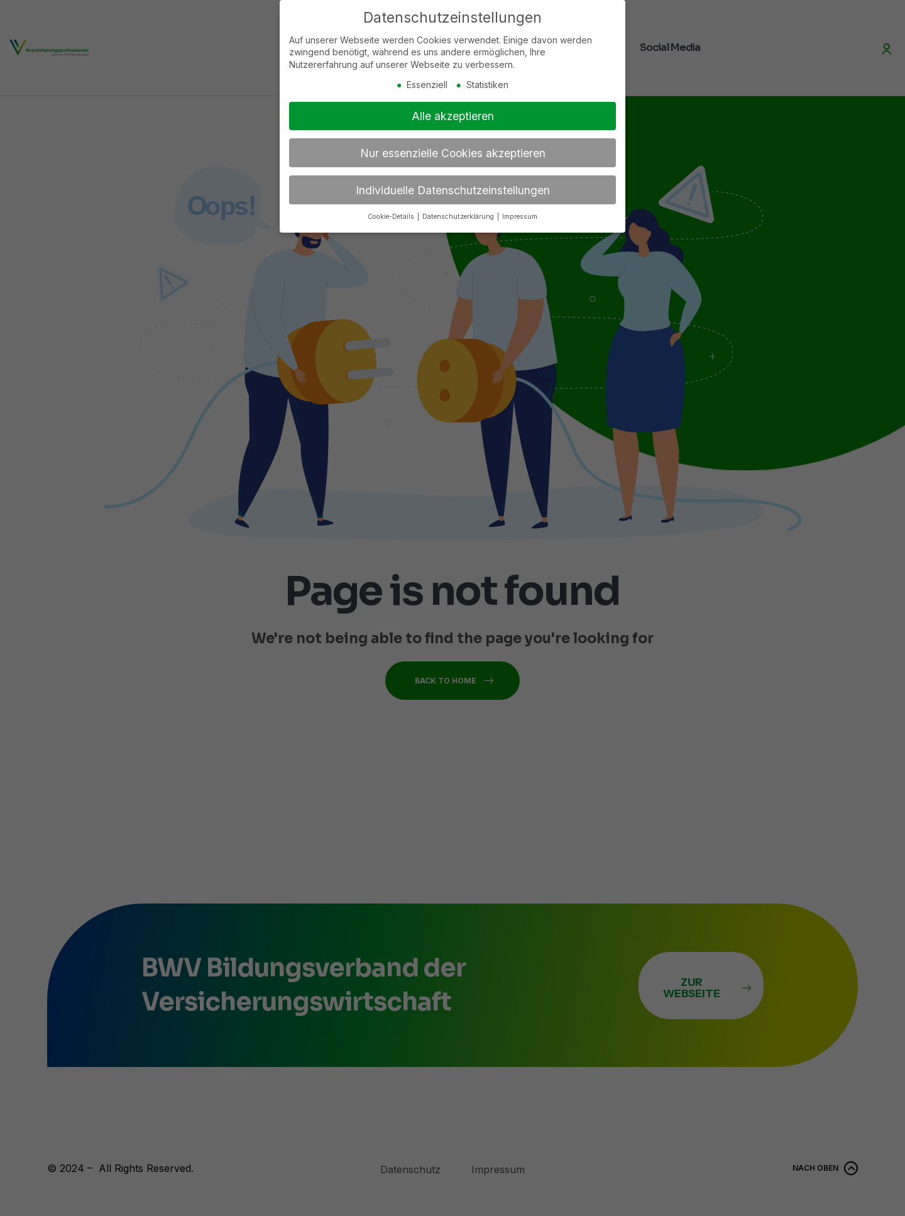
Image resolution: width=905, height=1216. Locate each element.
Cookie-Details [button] (392, 214)
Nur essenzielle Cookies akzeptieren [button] (453, 150)
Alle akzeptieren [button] (453, 112)
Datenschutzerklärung (459, 214)
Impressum (519, 214)
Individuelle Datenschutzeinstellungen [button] (453, 187)
